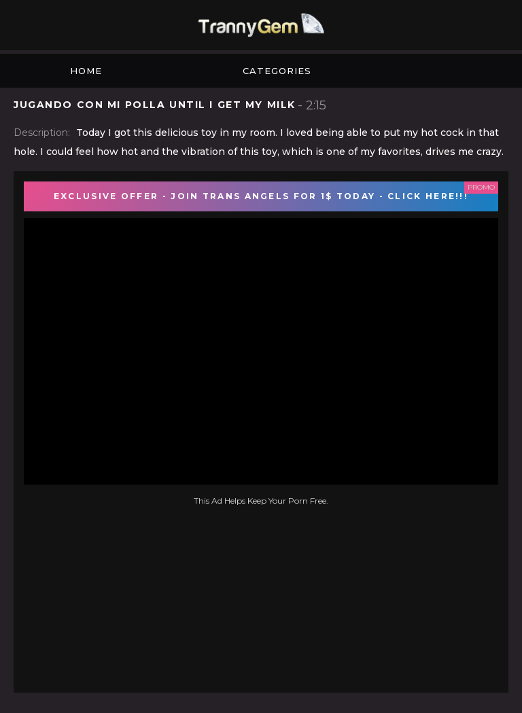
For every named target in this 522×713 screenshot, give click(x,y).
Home (86, 70)
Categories (277, 70)
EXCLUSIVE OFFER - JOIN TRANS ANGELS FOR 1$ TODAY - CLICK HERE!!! (261, 196)
